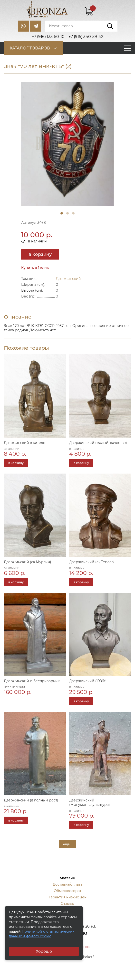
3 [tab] (73, 213)
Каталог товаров (30, 48)
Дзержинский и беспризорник (32, 681)
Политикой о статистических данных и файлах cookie (41, 934)
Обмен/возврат (67, 891)
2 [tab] (67, 213)
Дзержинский (68, 278)
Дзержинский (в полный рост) (31, 800)
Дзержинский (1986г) (88, 681)
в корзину (40, 254)
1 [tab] (61, 213)
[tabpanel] (67, 144)
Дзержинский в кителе (24, 443)
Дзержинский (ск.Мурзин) (27, 562)
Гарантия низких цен (68, 897)
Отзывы (68, 903)
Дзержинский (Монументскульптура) (89, 802)
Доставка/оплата (67, 884)
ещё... (67, 844)
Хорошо (44, 951)
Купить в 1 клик (35, 267)
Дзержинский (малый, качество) (98, 443)
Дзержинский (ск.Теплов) (92, 562)
